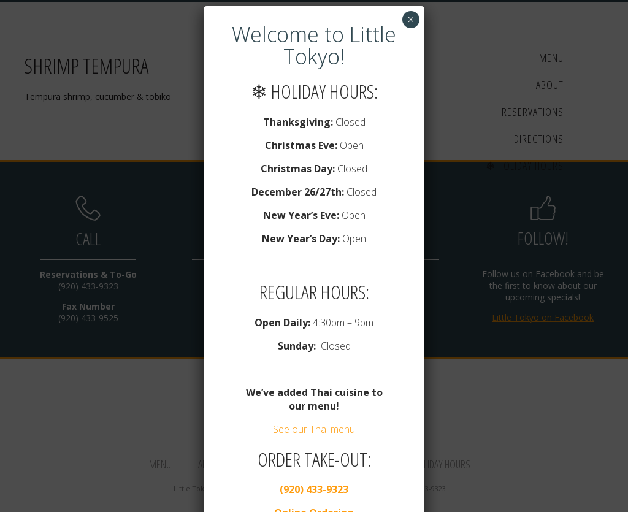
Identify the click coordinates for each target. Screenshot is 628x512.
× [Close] (410, 19)
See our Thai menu (314, 429)
